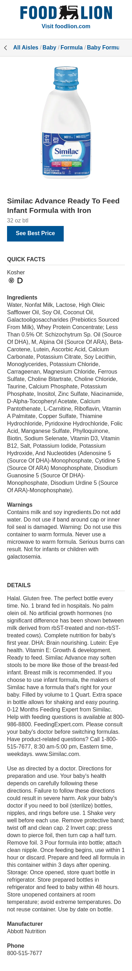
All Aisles (25, 47)
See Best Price (35, 233)
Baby (49, 47)
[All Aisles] (66, 13)
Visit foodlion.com (66, 26)
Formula (72, 47)
